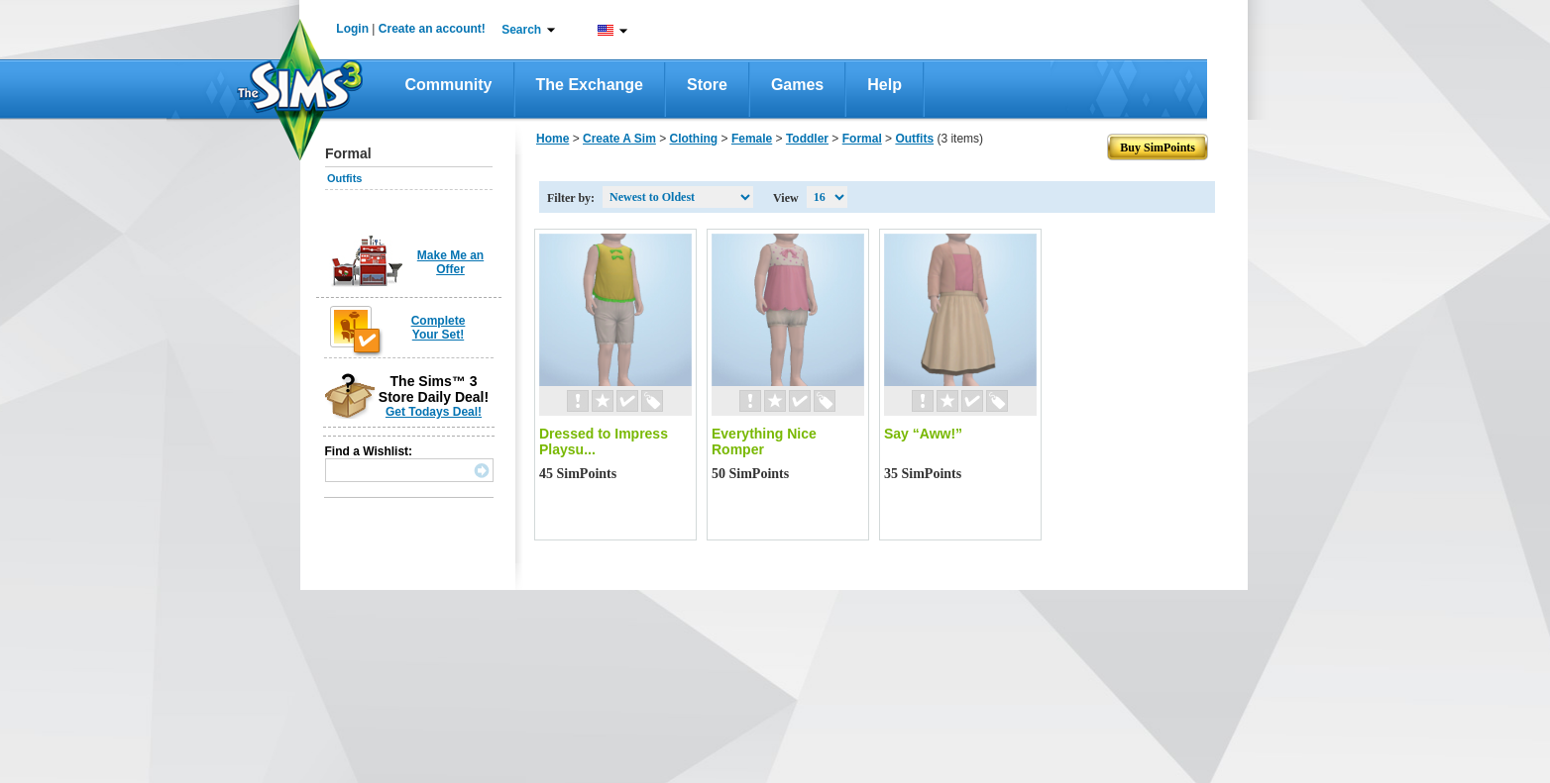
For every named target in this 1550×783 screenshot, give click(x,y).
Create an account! (432, 29)
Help (884, 84)
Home (552, 139)
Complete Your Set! (438, 328)
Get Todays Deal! (434, 412)
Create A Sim (619, 139)
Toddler (807, 139)
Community (449, 84)
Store (707, 84)
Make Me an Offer (450, 262)
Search (521, 30)
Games (797, 84)
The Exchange (589, 84)
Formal (862, 139)
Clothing (694, 139)
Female (751, 139)
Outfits (344, 178)
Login (352, 29)
